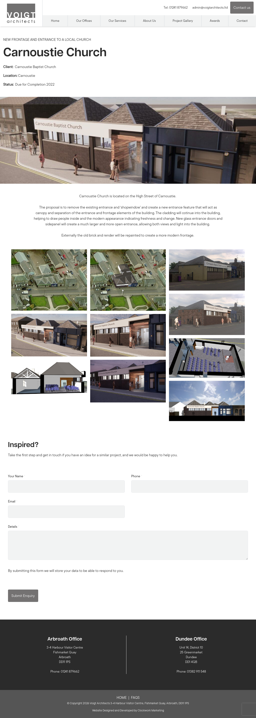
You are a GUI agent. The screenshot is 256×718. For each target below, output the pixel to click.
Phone (136, 476)
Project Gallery (183, 20)
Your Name (16, 476)
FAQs (135, 697)
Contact (242, 20)
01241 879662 (178, 7)
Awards (215, 20)
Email (12, 501)
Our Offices (84, 20)
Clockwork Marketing (151, 710)
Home (55, 20)
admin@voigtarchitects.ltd (210, 7)
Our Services (117, 20)
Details (13, 526)
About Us (149, 20)
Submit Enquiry (23, 595)
